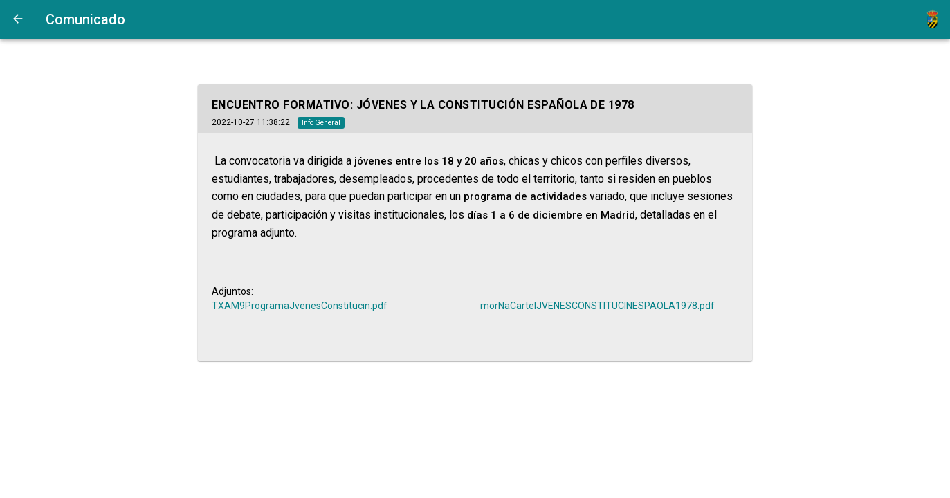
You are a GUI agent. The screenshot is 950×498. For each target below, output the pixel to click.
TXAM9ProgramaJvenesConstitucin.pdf (299, 305)
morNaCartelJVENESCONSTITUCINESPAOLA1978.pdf (597, 305)
